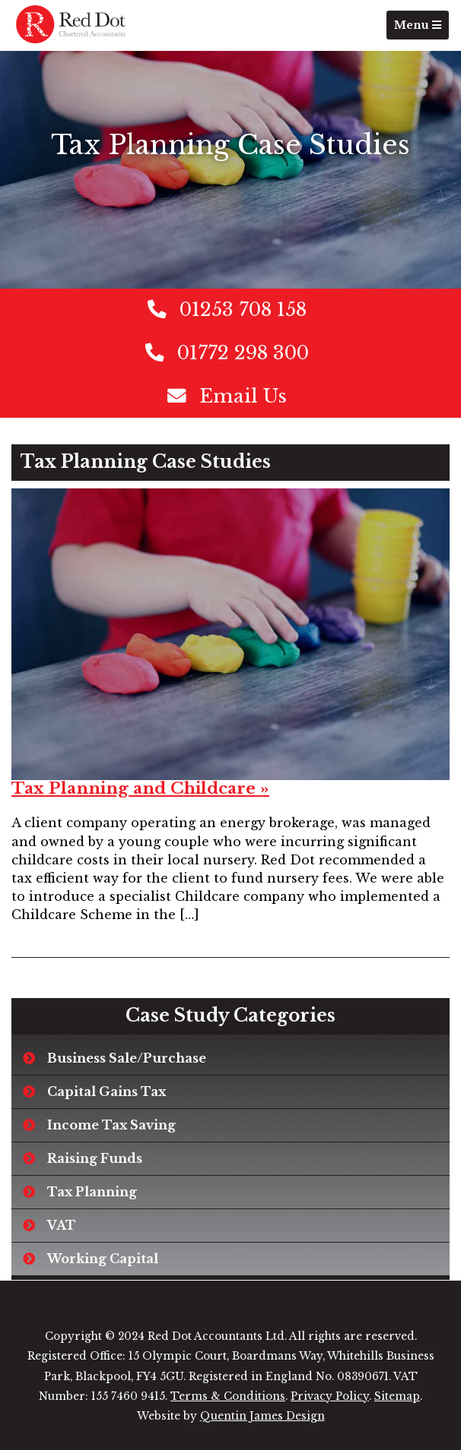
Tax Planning (92, 1191)
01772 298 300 (243, 353)
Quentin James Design (262, 1416)
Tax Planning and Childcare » (140, 788)
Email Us (243, 396)
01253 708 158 (243, 309)
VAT (61, 1225)
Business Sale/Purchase (126, 1058)
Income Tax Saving (111, 1125)
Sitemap (397, 1396)
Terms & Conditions (227, 1396)
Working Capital (102, 1258)
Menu (421, 28)
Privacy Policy (330, 1396)
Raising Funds (94, 1158)
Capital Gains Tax (106, 1091)
